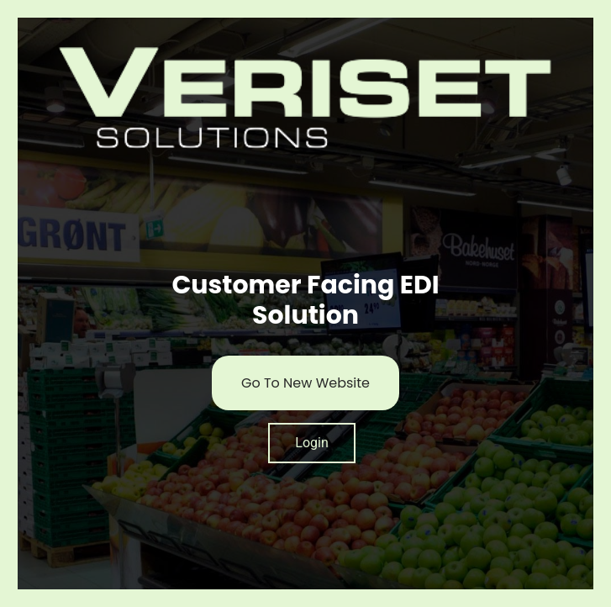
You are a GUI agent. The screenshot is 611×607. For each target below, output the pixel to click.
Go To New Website (305, 383)
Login (311, 443)
